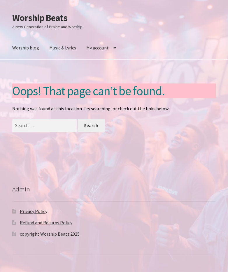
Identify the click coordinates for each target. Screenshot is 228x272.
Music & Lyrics (62, 48)
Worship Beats (39, 18)
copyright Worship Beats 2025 (50, 234)
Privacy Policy (33, 211)
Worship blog (25, 48)
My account (97, 48)
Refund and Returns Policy (46, 222)
